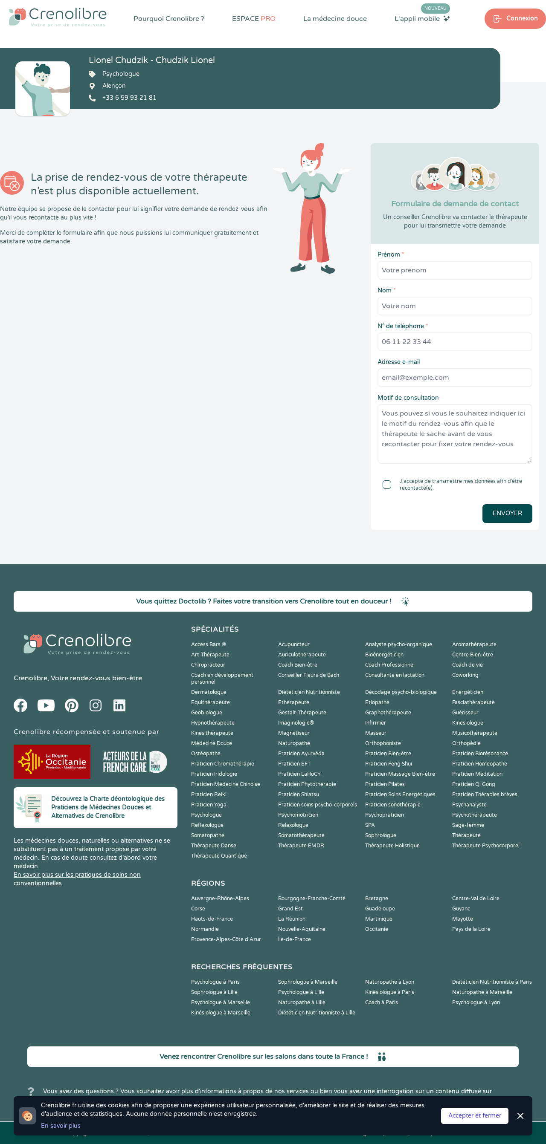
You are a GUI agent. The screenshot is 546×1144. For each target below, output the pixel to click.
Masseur (375, 733)
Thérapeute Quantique (219, 856)
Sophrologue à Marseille (307, 982)
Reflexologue (207, 825)
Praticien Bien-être (388, 754)
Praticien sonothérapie (393, 805)
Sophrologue (380, 835)
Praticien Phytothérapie (307, 784)
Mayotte (462, 919)
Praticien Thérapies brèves (484, 794)
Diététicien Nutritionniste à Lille (316, 1013)
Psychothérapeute (474, 815)
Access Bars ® (208, 644)
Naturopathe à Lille (301, 1002)
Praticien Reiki (209, 794)
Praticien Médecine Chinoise (225, 784)
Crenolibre (30, 678)
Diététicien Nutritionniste (309, 692)
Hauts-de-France (212, 919)
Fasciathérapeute (473, 702)
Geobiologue (206, 713)
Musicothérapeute (474, 733)
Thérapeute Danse (213, 846)
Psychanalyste (469, 805)
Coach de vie (467, 665)
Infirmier (375, 723)
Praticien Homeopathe (479, 764)
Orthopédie (466, 743)
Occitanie (376, 929)
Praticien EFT (294, 764)
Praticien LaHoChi (300, 774)
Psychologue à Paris (215, 982)
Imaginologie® (296, 723)
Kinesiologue (467, 723)
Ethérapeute (293, 702)
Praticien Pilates (385, 784)
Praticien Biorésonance (480, 754)
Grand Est (290, 909)
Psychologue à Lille (301, 992)
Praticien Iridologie (214, 774)
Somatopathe (207, 835)
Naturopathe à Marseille (482, 992)
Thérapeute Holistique (392, 846)
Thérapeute (466, 835)
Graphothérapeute (388, 713)
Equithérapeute (210, 702)
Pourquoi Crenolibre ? (169, 18)
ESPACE (254, 18)
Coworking (465, 675)
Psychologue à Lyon (476, 1002)
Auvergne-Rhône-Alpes (220, 898)
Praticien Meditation (477, 774)
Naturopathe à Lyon (389, 982)
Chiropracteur (208, 665)
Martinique (378, 919)
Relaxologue (293, 825)
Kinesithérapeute (212, 733)
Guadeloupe (380, 909)
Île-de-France (294, 939)
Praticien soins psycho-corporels (317, 805)
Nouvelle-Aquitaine (301, 929)
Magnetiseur (294, 733)
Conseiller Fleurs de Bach (308, 675)
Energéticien (467, 692)
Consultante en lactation (394, 675)
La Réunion (291, 919)
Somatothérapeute (301, 835)
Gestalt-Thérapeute (302, 713)
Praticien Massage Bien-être (400, 774)
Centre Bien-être (472, 655)
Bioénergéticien (384, 655)
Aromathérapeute (474, 644)
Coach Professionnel (390, 665)
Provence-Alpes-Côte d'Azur (226, 939)
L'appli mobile (422, 18)
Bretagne (376, 898)
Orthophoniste (383, 743)
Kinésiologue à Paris (389, 992)
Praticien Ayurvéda (301, 754)
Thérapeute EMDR (301, 846)
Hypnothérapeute (213, 723)
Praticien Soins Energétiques (400, 794)
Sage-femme (468, 825)
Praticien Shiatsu (298, 794)
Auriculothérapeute (302, 655)
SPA (370, 825)
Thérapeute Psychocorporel (486, 846)
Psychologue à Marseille (220, 1002)
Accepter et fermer (474, 1115)
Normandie (205, 929)
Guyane (461, 909)
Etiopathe (377, 702)
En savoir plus (61, 1126)
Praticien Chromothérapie (222, 764)
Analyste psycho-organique (398, 644)
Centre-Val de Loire (476, 898)
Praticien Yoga (209, 805)
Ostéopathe (206, 754)
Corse (198, 909)
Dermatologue (209, 692)
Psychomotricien (298, 815)
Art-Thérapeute (210, 655)
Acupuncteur (294, 644)
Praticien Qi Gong (473, 784)
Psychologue (206, 815)
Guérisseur (465, 713)
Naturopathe (294, 743)
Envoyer (507, 513)
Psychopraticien (384, 815)
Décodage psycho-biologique (401, 692)
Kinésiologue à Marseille (220, 1013)
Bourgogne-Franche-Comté (312, 898)
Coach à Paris (381, 1002)
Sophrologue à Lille (214, 992)
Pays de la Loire (471, 929)
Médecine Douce (211, 743)
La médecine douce (335, 18)
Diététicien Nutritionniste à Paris (492, 982)
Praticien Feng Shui (388, 764)
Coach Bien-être (297, 665)
